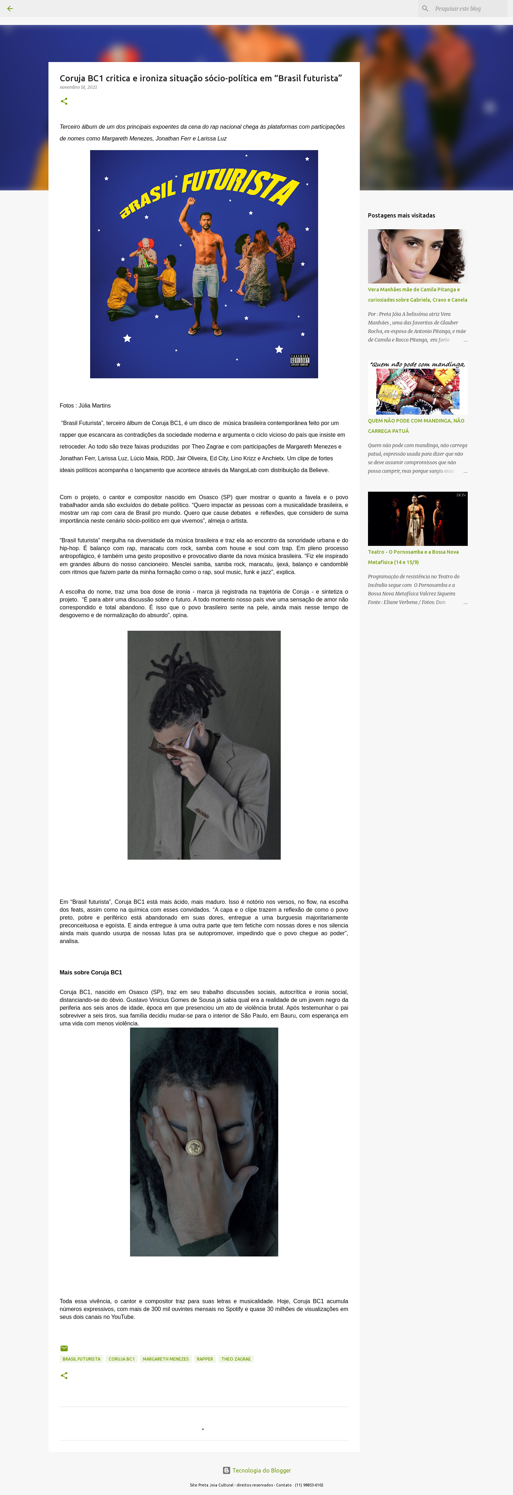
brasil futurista (81, 1359)
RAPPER (205, 1359)
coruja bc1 (122, 1359)
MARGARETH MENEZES (166, 1359)
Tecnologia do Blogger (256, 1470)
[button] (64, 102)
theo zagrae (236, 1359)
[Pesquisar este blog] (469, 8)
